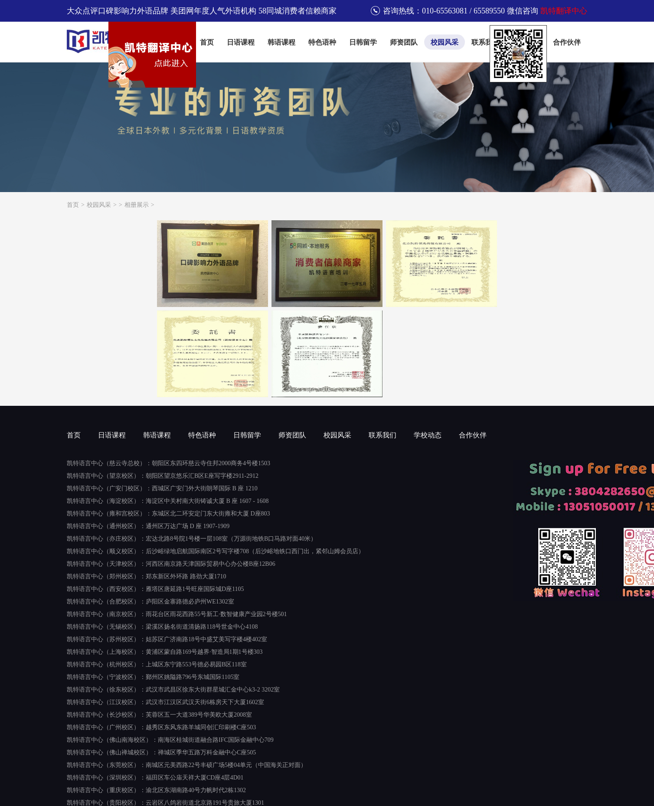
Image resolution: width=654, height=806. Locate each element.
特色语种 (322, 42)
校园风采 (444, 42)
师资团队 (404, 42)
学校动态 (427, 435)
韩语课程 (281, 42)
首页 (207, 42)
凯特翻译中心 (563, 11)
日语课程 (241, 42)
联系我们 (485, 42)
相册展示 (136, 205)
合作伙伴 (567, 42)
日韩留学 (363, 42)
